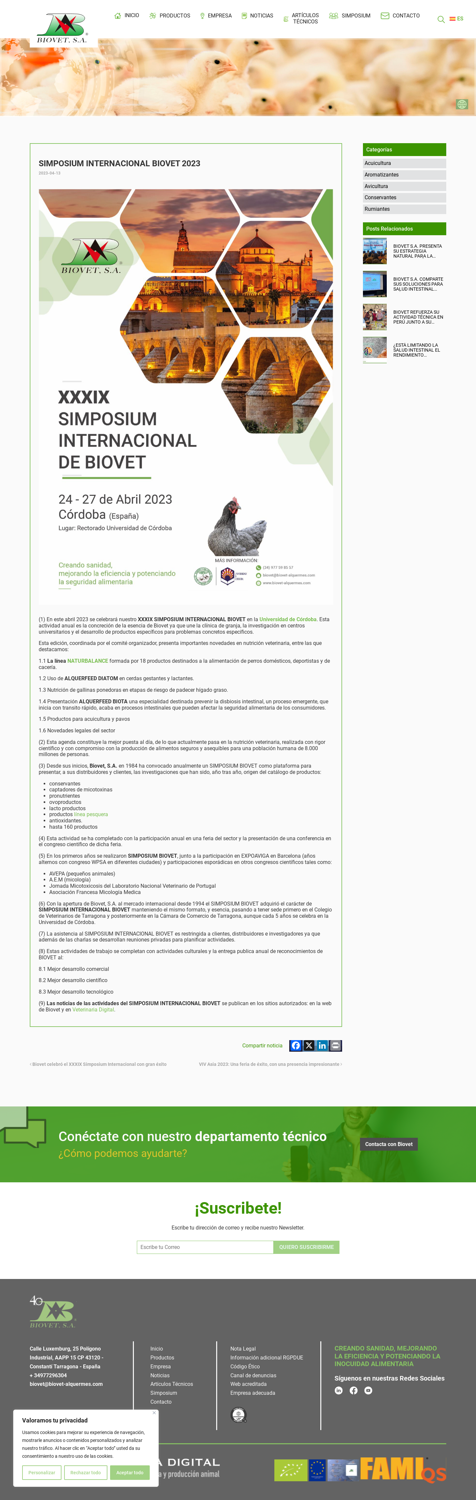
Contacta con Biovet (389, 1144)
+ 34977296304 (48, 1375)
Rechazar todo (85, 1472)
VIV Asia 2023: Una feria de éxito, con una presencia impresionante (270, 1064)
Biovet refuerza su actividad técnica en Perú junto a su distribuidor (418, 317)
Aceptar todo (129, 1472)
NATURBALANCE (87, 661)
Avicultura (376, 186)
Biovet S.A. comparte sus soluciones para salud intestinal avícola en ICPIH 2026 (418, 284)
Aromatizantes (382, 175)
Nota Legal (243, 1349)
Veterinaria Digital (93, 1009)
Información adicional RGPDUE (266, 1358)
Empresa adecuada (252, 1393)
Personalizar (41, 1472)
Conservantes (380, 197)
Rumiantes (377, 209)
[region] (86, 1448)
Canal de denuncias (253, 1375)
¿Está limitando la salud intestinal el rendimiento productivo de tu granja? (416, 350)
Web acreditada (248, 1384)
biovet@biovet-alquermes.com (66, 1384)
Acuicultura (378, 163)
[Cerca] (154, 1412)
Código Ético (245, 1366)
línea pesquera (91, 814)
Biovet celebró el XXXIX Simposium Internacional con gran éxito (98, 1064)
